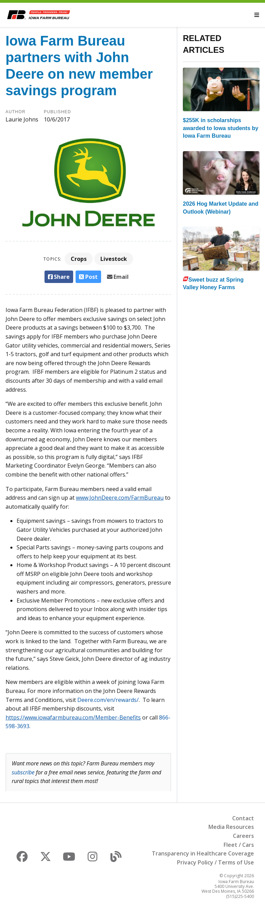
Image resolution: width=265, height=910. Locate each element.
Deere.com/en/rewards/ (108, 700)
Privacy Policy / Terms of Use (215, 862)
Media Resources (231, 827)
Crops (79, 259)
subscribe (23, 772)
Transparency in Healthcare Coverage (203, 853)
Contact (243, 818)
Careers (243, 836)
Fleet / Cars (239, 845)
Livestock (113, 259)
